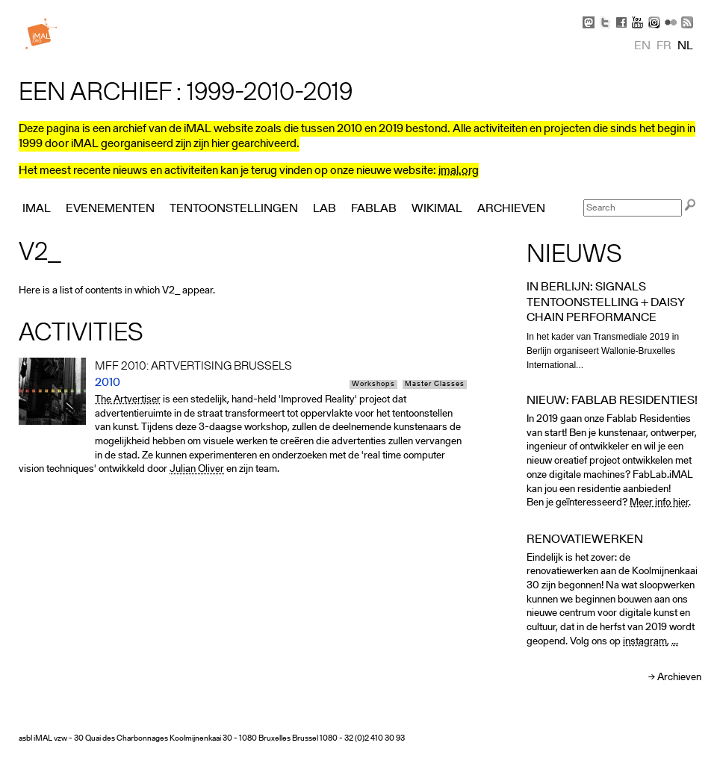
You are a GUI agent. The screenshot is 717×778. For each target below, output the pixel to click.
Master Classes (435, 384)
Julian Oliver (197, 469)
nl (685, 46)
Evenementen (110, 209)
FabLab (374, 209)
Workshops (373, 384)
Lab (324, 209)
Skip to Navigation (679, 7)
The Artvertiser (128, 399)
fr (664, 46)
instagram (645, 641)
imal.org (458, 171)
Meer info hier (659, 502)
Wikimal (437, 209)
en (642, 46)
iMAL (36, 209)
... (674, 641)
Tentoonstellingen (234, 209)
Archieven (679, 677)
